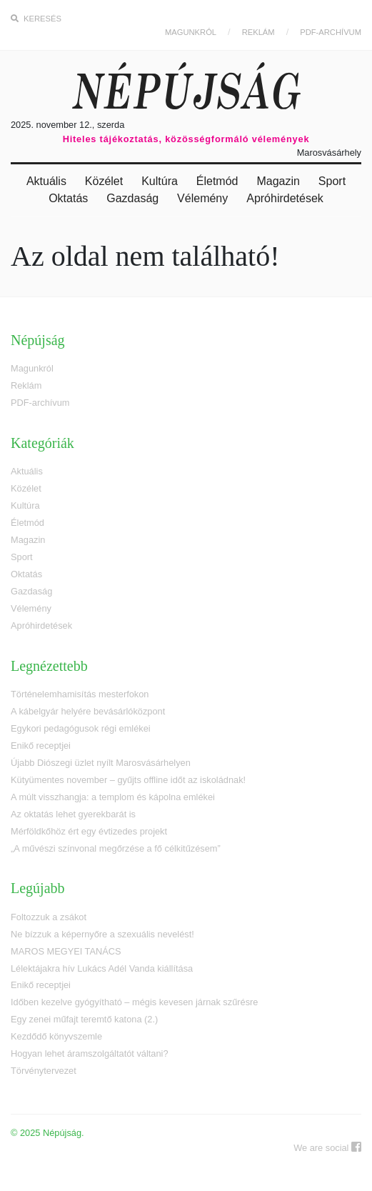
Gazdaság (132, 198)
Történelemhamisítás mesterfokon (80, 694)
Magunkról (190, 32)
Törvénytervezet (43, 1070)
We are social (327, 1147)
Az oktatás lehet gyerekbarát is (73, 814)
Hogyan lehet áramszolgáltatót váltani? (90, 1053)
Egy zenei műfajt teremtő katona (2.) (84, 1019)
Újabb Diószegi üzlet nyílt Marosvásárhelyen (101, 762)
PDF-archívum (330, 32)
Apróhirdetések (284, 198)
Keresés (36, 18)
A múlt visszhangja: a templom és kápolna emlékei (113, 797)
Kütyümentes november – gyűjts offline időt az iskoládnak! (128, 779)
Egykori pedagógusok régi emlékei (81, 728)
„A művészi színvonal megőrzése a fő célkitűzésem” (116, 848)
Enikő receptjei (41, 745)
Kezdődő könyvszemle (56, 1036)
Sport (332, 181)
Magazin (277, 181)
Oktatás (68, 198)
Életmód (217, 181)
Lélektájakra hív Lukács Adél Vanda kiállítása (102, 968)
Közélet (104, 181)
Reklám (258, 32)
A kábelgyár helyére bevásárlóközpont (88, 711)
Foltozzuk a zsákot (48, 917)
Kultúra (159, 181)
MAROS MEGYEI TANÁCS (66, 951)
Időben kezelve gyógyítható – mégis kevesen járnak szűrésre (134, 1002)
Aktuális (46, 181)
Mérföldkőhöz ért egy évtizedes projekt (89, 831)
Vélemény (202, 198)
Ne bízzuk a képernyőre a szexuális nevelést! (102, 934)
